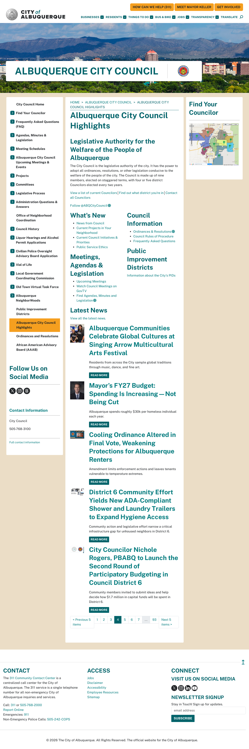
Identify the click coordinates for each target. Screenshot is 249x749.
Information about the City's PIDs (151, 275)
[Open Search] (241, 17)
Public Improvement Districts (31, 311)
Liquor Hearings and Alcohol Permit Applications (37, 240)
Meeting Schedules (30, 149)
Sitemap (93, 697)
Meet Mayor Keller (194, 7)
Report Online (13, 710)
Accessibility (96, 687)
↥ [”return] (243, 662)
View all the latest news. (88, 318)
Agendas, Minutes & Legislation (31, 137)
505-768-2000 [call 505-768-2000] (31, 705)
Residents (116, 17)
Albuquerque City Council (108, 102)
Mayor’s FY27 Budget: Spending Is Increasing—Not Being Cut (132, 394)
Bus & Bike (165, 17)
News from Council (90, 223)
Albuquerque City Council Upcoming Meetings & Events (35, 162)
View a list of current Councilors (93, 193)
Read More (99, 375)
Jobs (183, 17)
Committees (25, 184)
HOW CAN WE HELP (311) (152, 7)
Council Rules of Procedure (153, 236)
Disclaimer (95, 683)
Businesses (92, 17)
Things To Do (140, 17)
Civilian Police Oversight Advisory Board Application (36, 253)
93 (154, 620)
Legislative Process (30, 193)
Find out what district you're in (141, 193)
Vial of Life (24, 265)
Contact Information (28, 410)
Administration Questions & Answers (37, 204)
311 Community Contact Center (32, 678)
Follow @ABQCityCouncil (88, 205)
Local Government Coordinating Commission (35, 276)
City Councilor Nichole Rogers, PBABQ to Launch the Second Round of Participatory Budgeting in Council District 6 (133, 566)
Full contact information (24, 442)
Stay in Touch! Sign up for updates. (197, 704)
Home (75, 102)
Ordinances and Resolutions (37, 336)
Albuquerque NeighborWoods (28, 298)
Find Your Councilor (31, 113)
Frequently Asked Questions (154, 241)
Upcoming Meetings (91, 281)
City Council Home (30, 104)
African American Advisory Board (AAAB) (36, 347)
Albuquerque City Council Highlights (36, 325)
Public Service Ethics (92, 247)
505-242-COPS (58, 719)
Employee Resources (102, 692)
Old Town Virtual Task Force (37, 287)
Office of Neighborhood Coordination (34, 218)
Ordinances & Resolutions (152, 231)
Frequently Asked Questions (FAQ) (37, 124)
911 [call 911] (26, 714)
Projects (22, 176)
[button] (229, 17)
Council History (27, 229)
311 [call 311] (13, 705)
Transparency (205, 17)
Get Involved (228, 7)
